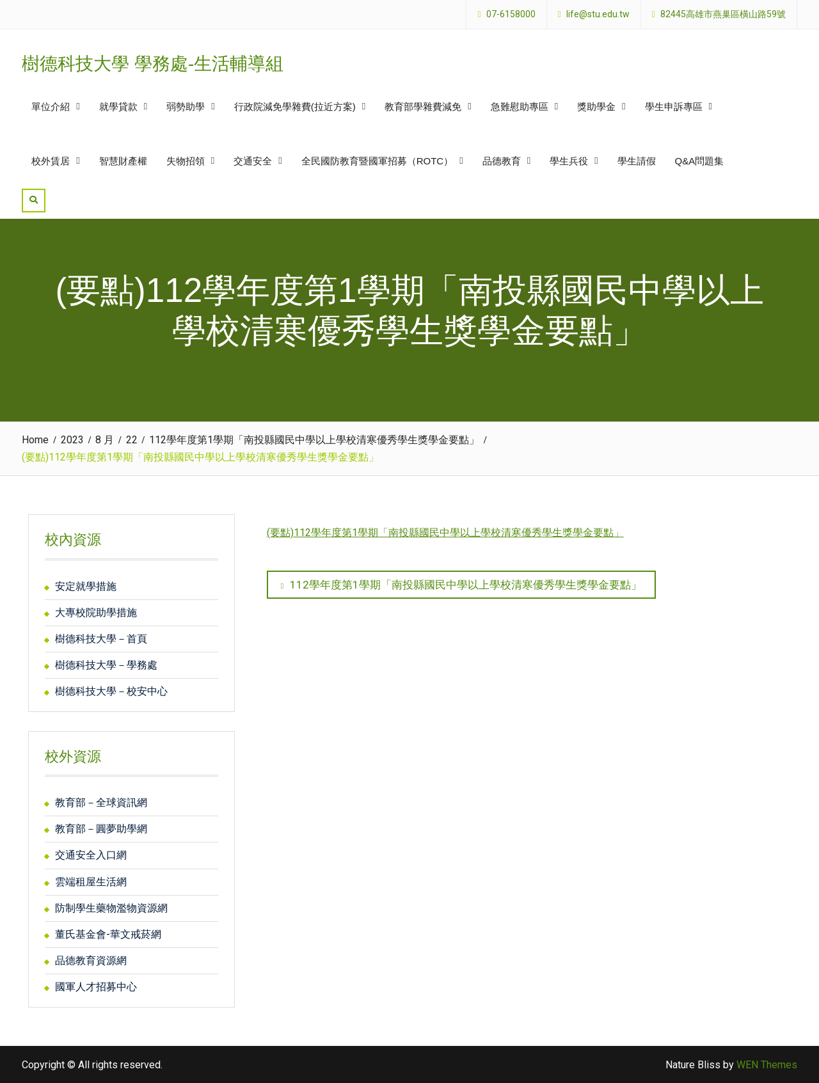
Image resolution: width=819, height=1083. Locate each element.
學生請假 (636, 160)
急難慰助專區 (519, 106)
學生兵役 (569, 160)
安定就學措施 (85, 586)
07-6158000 (511, 14)
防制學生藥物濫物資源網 (111, 908)
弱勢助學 (185, 106)
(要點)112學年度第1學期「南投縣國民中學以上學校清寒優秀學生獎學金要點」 (445, 532)
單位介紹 (50, 106)
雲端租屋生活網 (91, 882)
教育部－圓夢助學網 (101, 829)
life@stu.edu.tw (598, 14)
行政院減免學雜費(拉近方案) (295, 106)
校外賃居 (50, 160)
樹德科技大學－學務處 (106, 665)
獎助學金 (596, 106)
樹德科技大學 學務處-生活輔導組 (152, 64)
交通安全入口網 (91, 855)
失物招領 (185, 160)
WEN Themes (766, 1065)
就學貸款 (118, 106)
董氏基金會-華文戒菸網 (108, 934)
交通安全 (253, 160)
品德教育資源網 (91, 960)
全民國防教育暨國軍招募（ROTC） (377, 160)
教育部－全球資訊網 (101, 802)
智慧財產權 (123, 160)
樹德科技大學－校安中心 (111, 691)
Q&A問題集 (699, 160)
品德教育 (501, 160)
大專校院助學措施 (96, 612)
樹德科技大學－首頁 (101, 639)
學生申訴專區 (674, 106)
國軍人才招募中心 (96, 987)
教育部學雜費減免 (423, 106)
